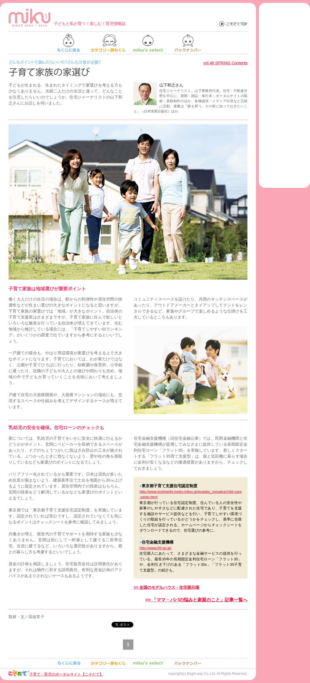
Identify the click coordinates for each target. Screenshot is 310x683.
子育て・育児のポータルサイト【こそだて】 (66, 674)
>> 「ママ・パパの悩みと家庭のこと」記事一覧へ (196, 599)
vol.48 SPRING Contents (225, 63)
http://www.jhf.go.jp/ (155, 548)
